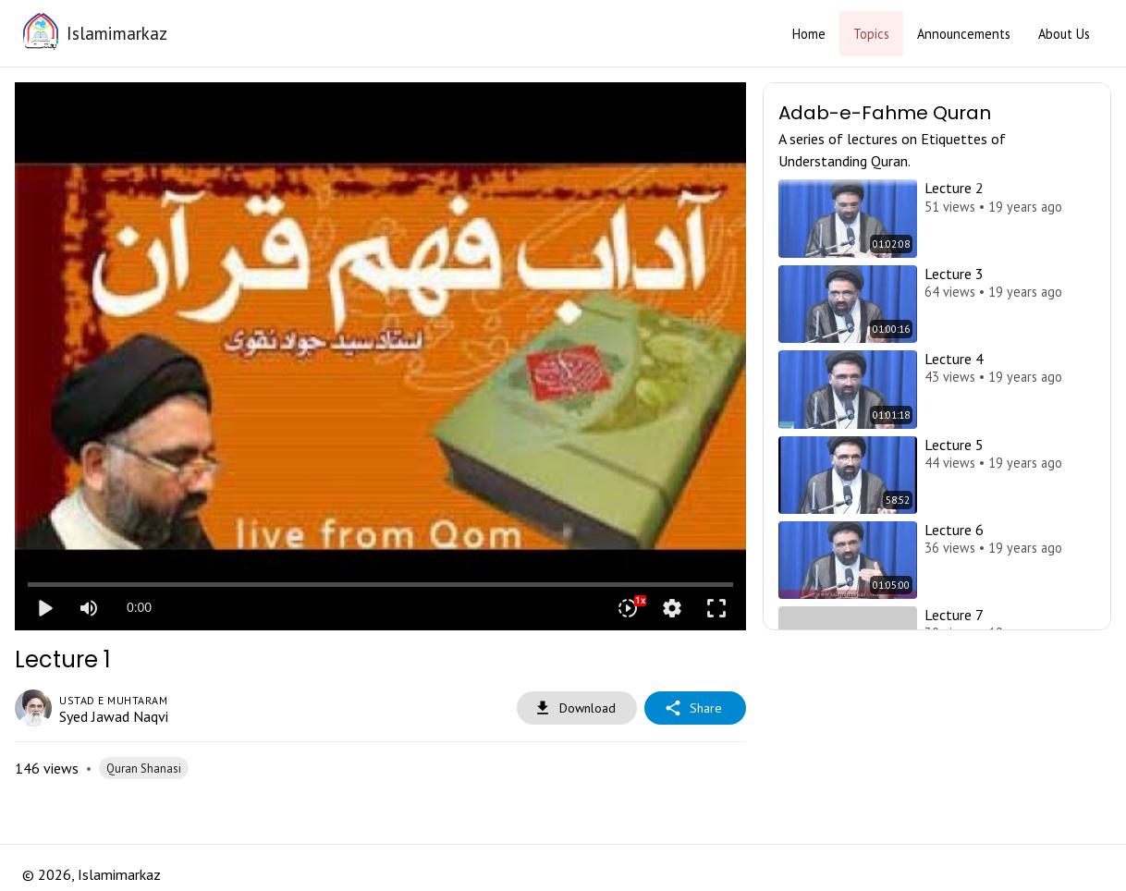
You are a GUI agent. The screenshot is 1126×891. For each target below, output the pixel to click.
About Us (1064, 33)
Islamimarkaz (117, 32)
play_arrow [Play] (44, 608)
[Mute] (89, 608)
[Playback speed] (628, 608)
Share (695, 708)
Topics (871, 33)
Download (577, 708)
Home (808, 33)
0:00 (139, 607)
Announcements (963, 33)
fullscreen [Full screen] (716, 608)
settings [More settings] (672, 608)
